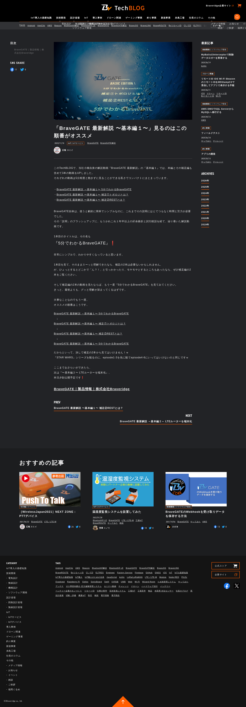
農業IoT (82, 595)
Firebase (139, 573)
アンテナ (60, 586)
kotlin (204, 66)
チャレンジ (218, 141)
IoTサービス (78, 143)
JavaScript (112, 577)
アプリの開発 (208, 154)
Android (34, 25)
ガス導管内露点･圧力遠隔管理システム (84, 586)
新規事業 (166, 17)
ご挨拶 (11, 684)
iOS (203, 93)
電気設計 (13, 578)
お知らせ (13, 670)
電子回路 (105, 595)
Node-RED (174, 577)
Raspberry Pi (73, 582)
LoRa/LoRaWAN (135, 577)
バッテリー (165, 586)
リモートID (221, 93)
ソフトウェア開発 (218, 50)
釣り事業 (152, 17)
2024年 (205, 193)
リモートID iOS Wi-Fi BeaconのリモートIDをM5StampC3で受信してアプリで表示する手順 (218, 82)
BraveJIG (136, 25)
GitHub (149, 573)
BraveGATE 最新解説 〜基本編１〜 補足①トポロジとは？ (92, 194)
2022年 (205, 205)
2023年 (205, 199)
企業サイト (221, 574)
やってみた (206, 141)
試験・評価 (71, 595)
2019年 (205, 224)
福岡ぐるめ (14, 689)
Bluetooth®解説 (74, 25)
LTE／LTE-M (50, 522)
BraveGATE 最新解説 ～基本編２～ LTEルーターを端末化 (156, 421)
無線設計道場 (15, 607)
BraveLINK (148, 25)
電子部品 (115, 595)
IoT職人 (79, 577)
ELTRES (200, 25)
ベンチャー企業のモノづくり (69, 591)
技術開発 (61, 17)
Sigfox (85, 582)
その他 (211, 17)
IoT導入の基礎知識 (41, 17)
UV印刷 (115, 582)
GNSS (158, 573)
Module (162, 577)
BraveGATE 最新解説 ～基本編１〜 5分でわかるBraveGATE (94, 189)
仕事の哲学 (102, 591)
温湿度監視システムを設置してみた (116, 511)
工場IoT (139, 520)
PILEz (184, 577)
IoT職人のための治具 (94, 577)
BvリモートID (177, 25)
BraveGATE (106, 25)
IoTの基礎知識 (181, 573)
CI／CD (190, 25)
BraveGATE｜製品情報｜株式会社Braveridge (29, 51)
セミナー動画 (110, 586)
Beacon (60, 25)
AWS (52, 25)
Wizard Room (148, 582)
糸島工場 (180, 17)
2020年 (205, 218)
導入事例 (97, 17)
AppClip (44, 25)
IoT (86, 17)
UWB (123, 582)
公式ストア (221, 566)
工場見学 (142, 591)
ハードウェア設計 (150, 586)
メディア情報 (15, 665)
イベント (31, 507)
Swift (106, 582)
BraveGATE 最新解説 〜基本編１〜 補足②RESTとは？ (91, 199)
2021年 (205, 212)
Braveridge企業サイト (218, 5)
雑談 (122, 523)
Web (130, 582)
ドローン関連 (114, 17)
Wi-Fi (218, 96)
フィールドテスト (210, 133)
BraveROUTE (162, 25)
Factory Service (125, 573)
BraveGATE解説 (121, 25)
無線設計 (13, 583)
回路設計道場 (15, 602)
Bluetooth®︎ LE (91, 25)
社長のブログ (182, 591)
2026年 (205, 180)
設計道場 (75, 17)
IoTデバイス (14, 622)
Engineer (211, 25)
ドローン (211, 93)
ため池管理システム (167, 582)
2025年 (205, 187)
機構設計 (13, 587)
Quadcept (60, 582)
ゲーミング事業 (134, 17)
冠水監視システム (118, 591)
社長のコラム (196, 17)
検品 (150, 591)
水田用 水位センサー (164, 591)
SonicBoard (96, 582)
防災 (90, 595)
